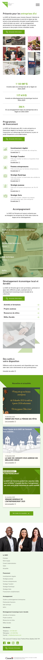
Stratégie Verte (7, 589)
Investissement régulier (9, 576)
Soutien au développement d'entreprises (14, 599)
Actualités (5, 568)
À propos (5, 558)
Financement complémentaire (11, 592)
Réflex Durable (7, 623)
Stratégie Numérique (8, 587)
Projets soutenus (7, 618)
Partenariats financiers (9, 602)
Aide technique (7, 605)
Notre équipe (6, 561)
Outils (4, 566)
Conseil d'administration (9, 563)
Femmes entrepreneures (10, 581)
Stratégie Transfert (8, 584)
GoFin (4, 607)
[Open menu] (38, 5)
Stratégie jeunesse (8, 579)
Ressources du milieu (9, 620)
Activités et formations (9, 615)
